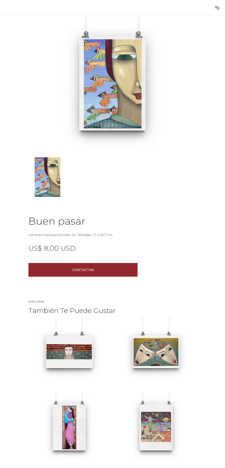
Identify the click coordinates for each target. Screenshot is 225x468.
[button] (217, 7)
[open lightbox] (112, 83)
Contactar (83, 270)
